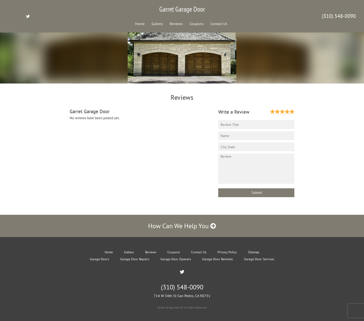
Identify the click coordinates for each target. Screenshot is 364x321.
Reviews (176, 23)
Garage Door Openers (175, 259)
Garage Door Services (259, 259)
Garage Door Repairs (134, 259)
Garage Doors (99, 259)
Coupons (197, 23)
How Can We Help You (182, 225)
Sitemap (253, 252)
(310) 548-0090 (339, 16)
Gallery (157, 23)
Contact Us (219, 23)
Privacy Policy (227, 252)
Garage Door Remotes (217, 259)
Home (140, 23)
